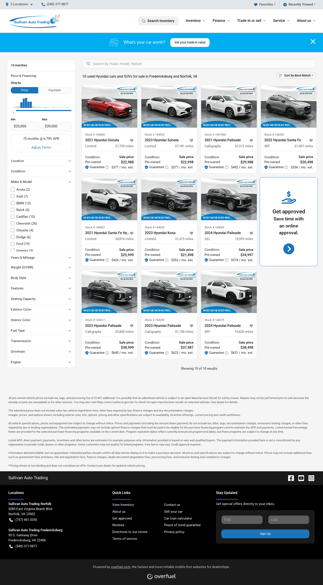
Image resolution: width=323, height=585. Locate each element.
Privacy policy (174, 532)
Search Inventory (158, 21)
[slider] (13, 112)
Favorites (263, 4)
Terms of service (124, 539)
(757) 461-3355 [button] (23, 519)
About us (119, 512)
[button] (21, 4)
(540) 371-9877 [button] (54, 4)
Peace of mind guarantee (182, 525)
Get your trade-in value (190, 42)
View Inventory (123, 505)
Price (24, 90)
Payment (55, 90)
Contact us (172, 505)
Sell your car (173, 512)
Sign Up (265, 533)
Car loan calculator (178, 518)
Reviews (118, 525)
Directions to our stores (130, 532)
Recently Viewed (298, 4)
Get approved (122, 518)
